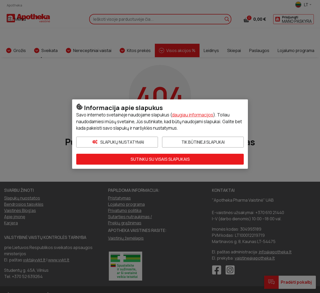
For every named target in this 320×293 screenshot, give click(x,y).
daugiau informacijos (192, 115)
